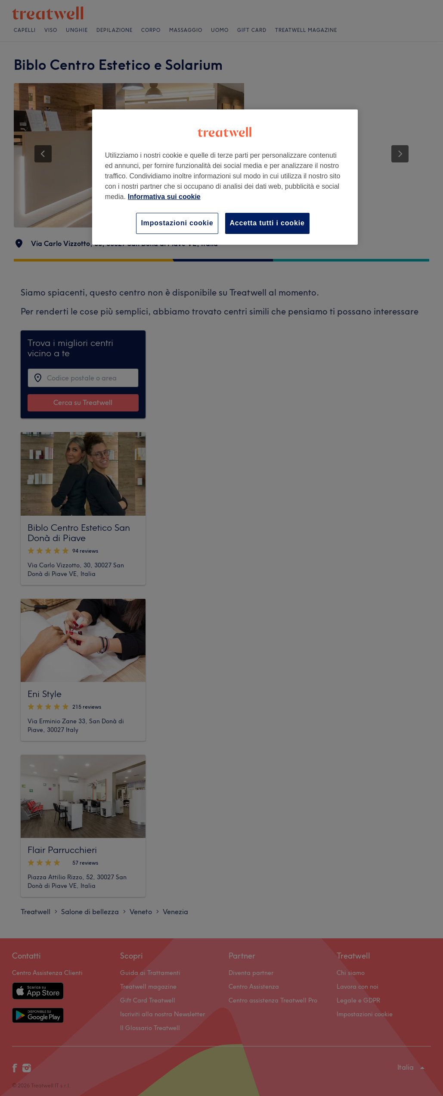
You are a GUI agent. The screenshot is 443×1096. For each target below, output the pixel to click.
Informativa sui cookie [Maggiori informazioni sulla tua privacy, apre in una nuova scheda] (164, 196)
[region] (225, 176)
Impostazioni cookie (177, 223)
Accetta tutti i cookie (267, 223)
